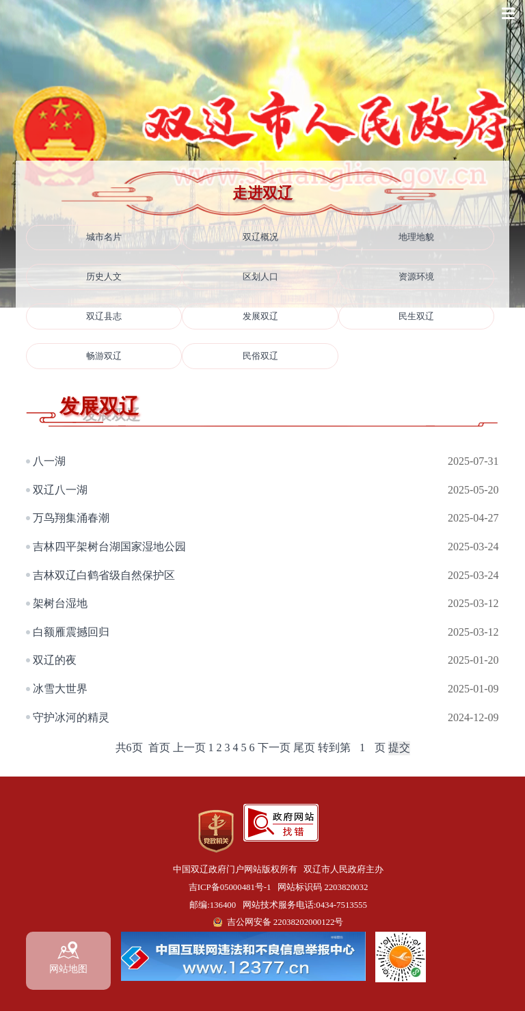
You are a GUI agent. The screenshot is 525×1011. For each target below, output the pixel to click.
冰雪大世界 (60, 689)
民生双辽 (416, 316)
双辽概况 (260, 237)
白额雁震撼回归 (71, 632)
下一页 (274, 747)
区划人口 (260, 277)
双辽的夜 (55, 660)
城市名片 (104, 237)
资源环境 (416, 277)
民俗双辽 (260, 356)
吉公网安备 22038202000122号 (285, 922)
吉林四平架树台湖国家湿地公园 (109, 546)
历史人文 (104, 277)
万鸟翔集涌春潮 (71, 518)
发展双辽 (260, 316)
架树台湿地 (60, 603)
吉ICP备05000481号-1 (230, 887)
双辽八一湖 (60, 490)
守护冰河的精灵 (71, 717)
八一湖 (49, 461)
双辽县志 (104, 316)
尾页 (304, 747)
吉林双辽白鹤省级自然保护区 (104, 575)
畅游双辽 (104, 356)
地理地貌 (416, 237)
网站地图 (68, 957)
